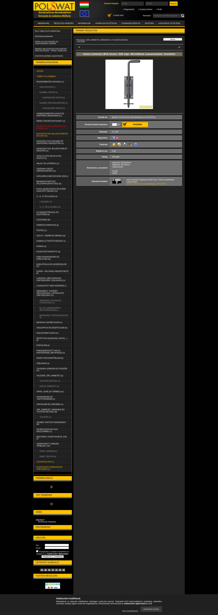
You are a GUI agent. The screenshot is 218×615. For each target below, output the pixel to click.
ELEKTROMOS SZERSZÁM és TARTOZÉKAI (49, 468)
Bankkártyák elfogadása (47, 522)
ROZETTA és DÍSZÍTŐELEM (50, 358)
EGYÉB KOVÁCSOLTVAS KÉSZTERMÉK (47, 430)
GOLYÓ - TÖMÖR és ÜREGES (51, 236)
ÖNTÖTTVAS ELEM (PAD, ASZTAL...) (52, 339)
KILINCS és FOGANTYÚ (48, 252)
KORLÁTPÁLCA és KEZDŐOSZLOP (52, 265)
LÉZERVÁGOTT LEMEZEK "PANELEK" (48, 445)
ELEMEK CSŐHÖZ (48, 92)
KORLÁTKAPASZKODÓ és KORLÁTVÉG (48, 258)
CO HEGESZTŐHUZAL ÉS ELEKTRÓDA (48, 213)
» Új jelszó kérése (145, 9)
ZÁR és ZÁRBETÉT (49, 386)
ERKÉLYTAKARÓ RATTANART (51, 121)
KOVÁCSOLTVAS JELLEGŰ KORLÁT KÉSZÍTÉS (52, 150)
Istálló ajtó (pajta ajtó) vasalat (49, 157)
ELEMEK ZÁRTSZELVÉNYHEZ (53, 103)
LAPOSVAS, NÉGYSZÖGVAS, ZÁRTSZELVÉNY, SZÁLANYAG (51, 279)
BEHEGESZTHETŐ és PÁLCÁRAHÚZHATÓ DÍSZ (49, 182)
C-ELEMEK (46, 202)
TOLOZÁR (45, 417)
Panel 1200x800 (48, 451)
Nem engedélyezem (130, 611)
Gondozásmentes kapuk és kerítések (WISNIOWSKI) (50, 115)
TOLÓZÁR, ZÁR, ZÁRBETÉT (50, 376)
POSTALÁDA (43, 345)
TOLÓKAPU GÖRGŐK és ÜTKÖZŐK (52, 369)
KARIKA (41, 246)
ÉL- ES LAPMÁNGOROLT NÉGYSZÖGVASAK (50, 309)
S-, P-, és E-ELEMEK (50, 207)
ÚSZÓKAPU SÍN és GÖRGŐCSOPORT (46, 170)
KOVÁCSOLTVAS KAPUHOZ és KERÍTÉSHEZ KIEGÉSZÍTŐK (50, 142)
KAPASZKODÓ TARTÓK (54, 98)
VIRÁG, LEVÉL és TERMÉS (50, 392)
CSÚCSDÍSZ (43, 220)
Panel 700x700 (48, 456)
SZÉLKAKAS (43, 363)
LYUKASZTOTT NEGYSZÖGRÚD (51, 286)
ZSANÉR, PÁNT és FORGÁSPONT (51, 423)
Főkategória (80, 40)
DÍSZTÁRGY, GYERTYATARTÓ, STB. (52, 438)
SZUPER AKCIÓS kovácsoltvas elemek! (51, 127)
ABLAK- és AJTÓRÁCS (48, 163)
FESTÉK (42, 230)
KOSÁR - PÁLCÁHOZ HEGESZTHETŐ (53, 272)
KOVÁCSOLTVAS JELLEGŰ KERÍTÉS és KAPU (52, 135)
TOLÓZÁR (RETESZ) (50, 381)
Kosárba (137, 124)
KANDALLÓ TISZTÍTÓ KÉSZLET (51, 241)
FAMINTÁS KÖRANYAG (48, 225)
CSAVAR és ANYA (45, 462)
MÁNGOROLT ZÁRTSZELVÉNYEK (54, 316)
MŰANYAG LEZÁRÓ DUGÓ (49, 322)
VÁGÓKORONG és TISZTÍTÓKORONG (46, 398)
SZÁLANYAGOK (47, 87)
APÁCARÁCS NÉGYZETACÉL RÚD (52, 176)
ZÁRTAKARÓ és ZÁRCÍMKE (50, 404)
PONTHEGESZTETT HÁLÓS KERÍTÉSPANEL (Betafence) (51, 352)
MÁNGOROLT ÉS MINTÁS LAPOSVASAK (50, 302)
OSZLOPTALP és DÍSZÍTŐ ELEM (52, 328)
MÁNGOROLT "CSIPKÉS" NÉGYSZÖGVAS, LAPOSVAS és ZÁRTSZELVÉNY (50, 293)
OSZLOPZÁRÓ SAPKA (48, 333)
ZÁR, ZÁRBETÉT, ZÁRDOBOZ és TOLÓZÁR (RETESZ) (51, 411)
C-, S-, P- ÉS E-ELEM (47, 196)
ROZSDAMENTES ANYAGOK (50, 82)
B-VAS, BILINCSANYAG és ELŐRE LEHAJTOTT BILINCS (51, 190)
